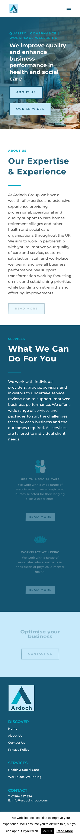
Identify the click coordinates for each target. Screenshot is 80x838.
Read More (26, 308)
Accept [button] (47, 831)
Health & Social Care (23, 770)
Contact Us (40, 653)
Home (12, 728)
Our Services (30, 109)
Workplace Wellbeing (25, 777)
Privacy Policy (18, 750)
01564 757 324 (21, 796)
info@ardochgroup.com (30, 800)
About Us (26, 92)
